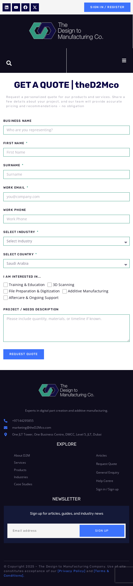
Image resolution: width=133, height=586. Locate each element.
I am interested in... (22, 276)
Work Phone (14, 210)
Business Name (17, 121)
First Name (14, 143)
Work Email (14, 187)
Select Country (19, 254)
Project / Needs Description (30, 309)
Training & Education (27, 284)
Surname (12, 165)
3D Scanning (63, 284)
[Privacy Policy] (71, 571)
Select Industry (19, 232)
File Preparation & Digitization (34, 291)
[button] (124, 60)
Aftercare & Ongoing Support (33, 297)
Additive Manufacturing (88, 291)
